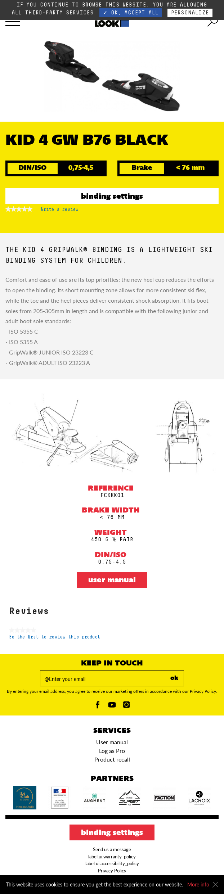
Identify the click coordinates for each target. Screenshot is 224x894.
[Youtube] (112, 706)
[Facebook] (97, 706)
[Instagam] (126, 706)
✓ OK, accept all (130, 12)
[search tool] (213, 21)
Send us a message (112, 849)
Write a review (60, 211)
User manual (112, 580)
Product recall (112, 759)
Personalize (190, 12)
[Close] (215, 885)
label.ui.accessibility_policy (112, 863)
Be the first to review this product (54, 637)
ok (174, 678)
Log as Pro (112, 750)
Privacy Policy (112, 870)
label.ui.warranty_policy (112, 856)
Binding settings (112, 196)
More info (198, 884)
